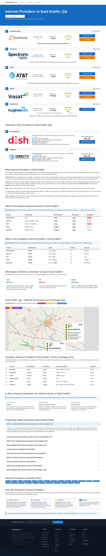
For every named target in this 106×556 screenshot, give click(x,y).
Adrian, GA (40, 481)
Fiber (37, 38)
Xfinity (56, 534)
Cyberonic (12, 384)
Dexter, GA (34, 481)
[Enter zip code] (39, 522)
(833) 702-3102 (87, 159)
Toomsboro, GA (14, 482)
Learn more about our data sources (87, 513)
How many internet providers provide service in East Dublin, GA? (29, 437)
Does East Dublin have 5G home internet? (21, 461)
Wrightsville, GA (27, 481)
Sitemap (71, 544)
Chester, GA (74, 481)
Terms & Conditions (19, 544)
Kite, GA (7, 482)
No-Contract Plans (45, 546)
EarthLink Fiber (10, 218)
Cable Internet (45, 537)
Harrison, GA (68, 481)
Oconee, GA (89, 481)
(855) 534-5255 (87, 54)
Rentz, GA (20, 481)
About (83, 532)
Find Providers (58, 522)
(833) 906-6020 (87, 35)
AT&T (7, 224)
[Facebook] (83, 544)
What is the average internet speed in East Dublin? (24, 466)
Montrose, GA (47, 481)
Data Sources (72, 539)
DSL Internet (44, 539)
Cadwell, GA (54, 481)
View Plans (87, 39)
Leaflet (70, 350)
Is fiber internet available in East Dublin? (21, 449)
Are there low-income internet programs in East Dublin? (26, 453)
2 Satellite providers (62, 303)
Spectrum (8, 221)
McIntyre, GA (70, 482)
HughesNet (9, 230)
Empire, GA (77, 482)
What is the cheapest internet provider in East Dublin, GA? (27, 441)
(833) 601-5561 (87, 73)
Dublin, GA (8, 481)
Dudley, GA (14, 481)
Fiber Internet (44, 534)
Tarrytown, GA (29, 482)
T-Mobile (56, 546)
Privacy (13, 544)
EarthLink (57, 532)
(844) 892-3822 (87, 142)
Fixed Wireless (16, 307)
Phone (43, 56)
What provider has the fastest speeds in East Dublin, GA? (27, 445)
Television (37, 56)
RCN (56, 549)
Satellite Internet (45, 544)
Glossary (71, 537)
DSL (36, 76)
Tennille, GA (42, 482)
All (21, 307)
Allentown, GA (96, 481)
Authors (84, 534)
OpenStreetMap (80, 350)
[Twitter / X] (86, 544)
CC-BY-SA (89, 350)
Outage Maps (72, 541)
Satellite (35, 96)
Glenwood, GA (57, 482)
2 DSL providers (50, 303)
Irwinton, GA (35, 482)
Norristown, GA (82, 481)
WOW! (56, 551)
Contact (84, 537)
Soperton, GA (61, 481)
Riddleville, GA (49, 482)
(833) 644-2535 (87, 109)
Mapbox (97, 350)
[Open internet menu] (22, 2)
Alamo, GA (64, 482)
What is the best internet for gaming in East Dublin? (25, 457)
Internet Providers (45, 532)
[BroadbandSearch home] (11, 2)
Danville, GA (21, 482)
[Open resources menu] (38, 2)
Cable (32, 56)
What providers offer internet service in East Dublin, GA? (27, 470)
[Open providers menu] (30, 2)
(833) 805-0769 (87, 93)
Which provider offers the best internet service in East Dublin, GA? (30, 424)
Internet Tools (72, 534)
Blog (70, 532)
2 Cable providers (41, 303)
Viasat (7, 227)
